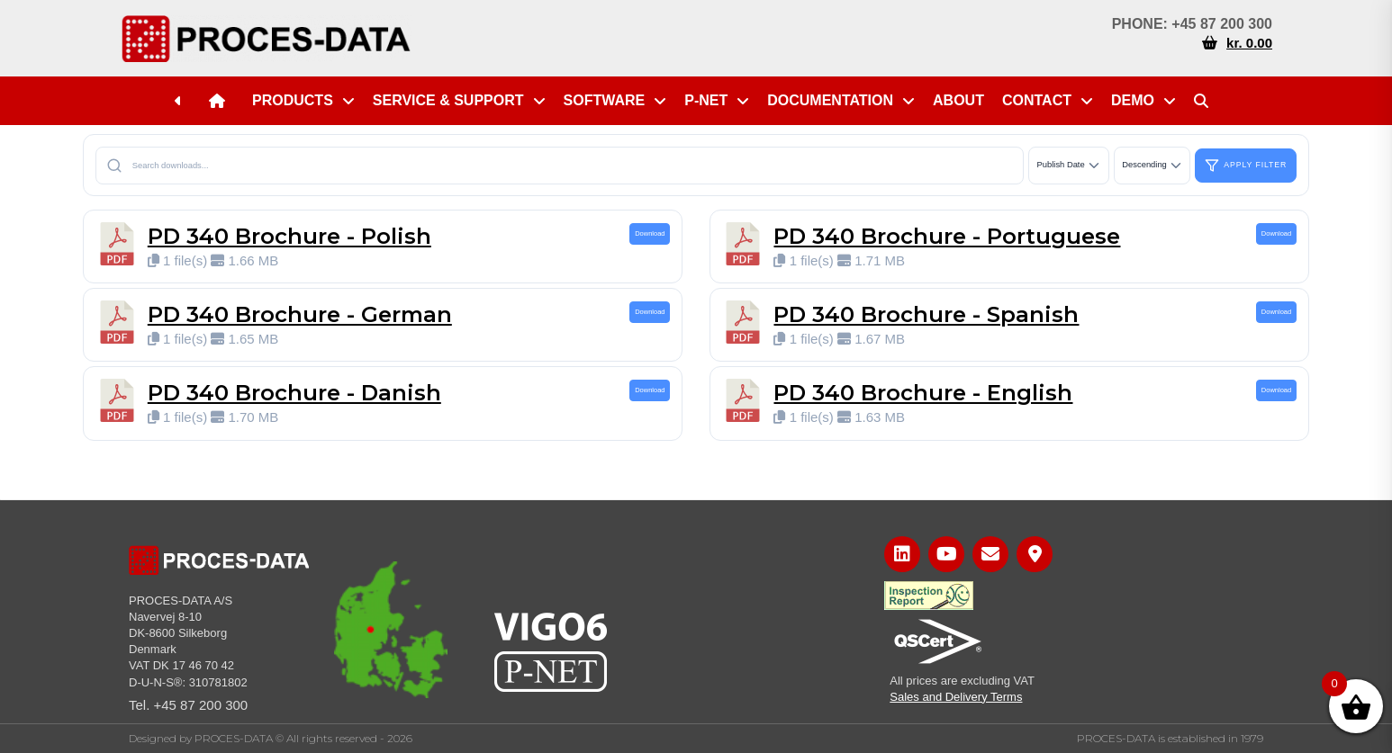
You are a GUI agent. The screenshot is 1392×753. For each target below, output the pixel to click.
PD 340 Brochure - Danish (294, 393)
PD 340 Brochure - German (300, 314)
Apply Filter (1246, 165)
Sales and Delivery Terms (956, 697)
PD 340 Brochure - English (922, 393)
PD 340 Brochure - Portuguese (946, 236)
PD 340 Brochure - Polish (289, 236)
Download (649, 233)
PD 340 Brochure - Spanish (926, 314)
